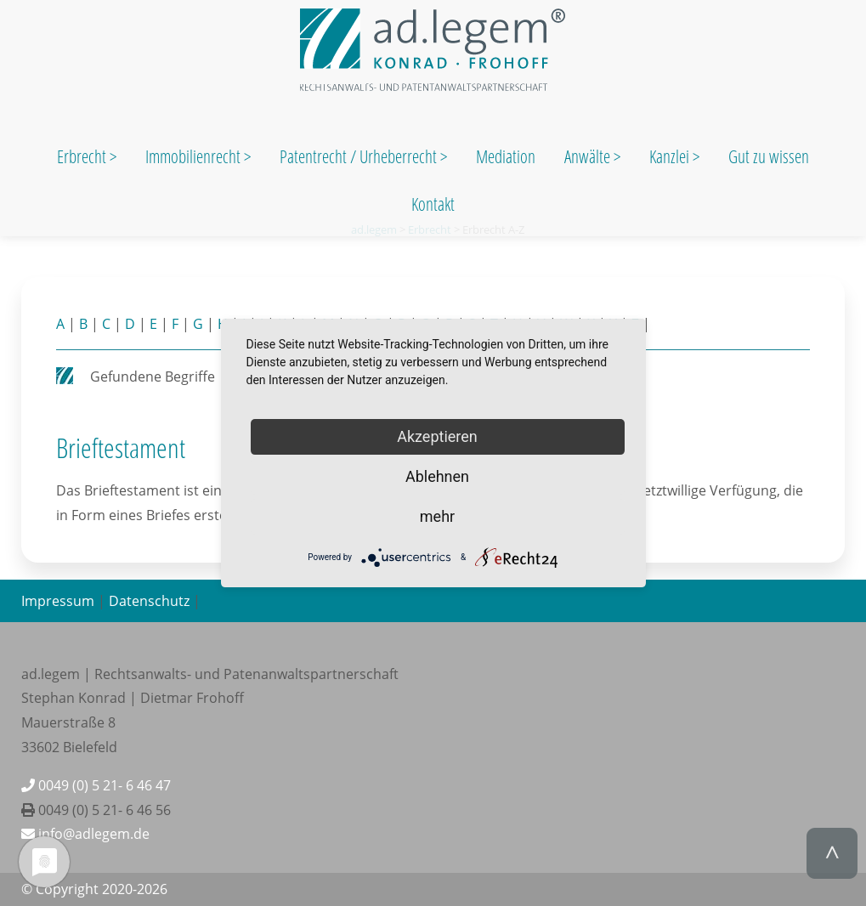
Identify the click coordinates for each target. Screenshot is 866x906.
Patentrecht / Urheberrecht (358, 156)
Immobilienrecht (194, 156)
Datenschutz (149, 601)
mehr (437, 516)
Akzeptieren (437, 436)
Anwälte (589, 156)
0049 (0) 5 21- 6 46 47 (96, 785)
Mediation (505, 156)
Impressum (57, 601)
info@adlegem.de (85, 833)
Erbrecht (81, 156)
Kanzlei (671, 156)
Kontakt (433, 204)
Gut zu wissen (768, 156)
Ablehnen (437, 476)
